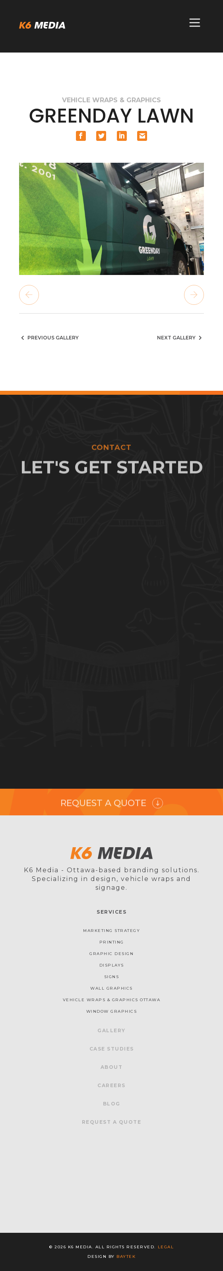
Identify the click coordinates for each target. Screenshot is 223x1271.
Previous (29, 295)
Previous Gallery (49, 338)
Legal (166, 1247)
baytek (126, 1256)
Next (194, 295)
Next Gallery (180, 338)
